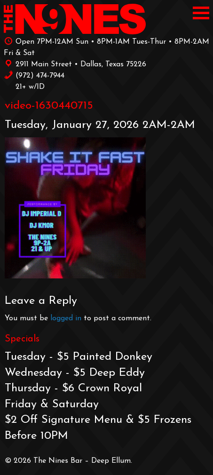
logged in (65, 318)
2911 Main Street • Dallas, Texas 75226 (75, 63)
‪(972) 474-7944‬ (34, 74)
